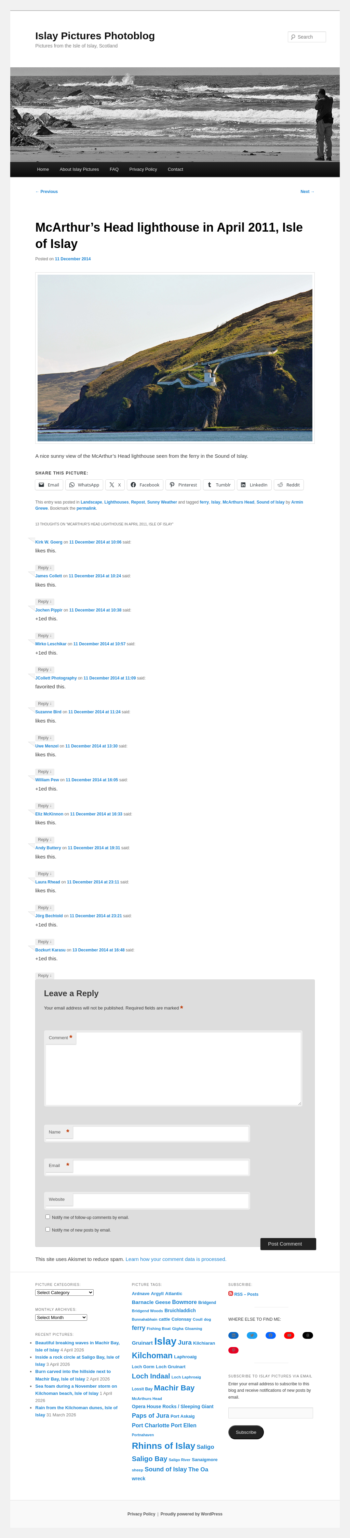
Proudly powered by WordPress (192, 1514)
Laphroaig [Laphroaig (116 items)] (185, 1356)
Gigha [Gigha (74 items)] (178, 1328)
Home (43, 169)
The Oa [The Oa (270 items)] (198, 1469)
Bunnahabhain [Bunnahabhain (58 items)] (145, 1319)
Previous (46, 191)
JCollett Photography (56, 678)
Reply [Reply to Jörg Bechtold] (45, 942)
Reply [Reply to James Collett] (45, 602)
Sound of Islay (271, 502)
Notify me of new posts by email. (81, 1230)
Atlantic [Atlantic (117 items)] (173, 1293)
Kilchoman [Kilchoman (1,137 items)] (152, 1355)
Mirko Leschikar (50, 644)
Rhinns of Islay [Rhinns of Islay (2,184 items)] (164, 1446)
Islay (215, 502)
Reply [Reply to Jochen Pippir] (45, 636)
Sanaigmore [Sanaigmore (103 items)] (205, 1459)
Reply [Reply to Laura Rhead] (45, 908)
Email (59, 1166)
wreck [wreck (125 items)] (139, 1478)
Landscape (91, 502)
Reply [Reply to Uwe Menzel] (45, 772)
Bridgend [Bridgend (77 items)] (207, 1302)
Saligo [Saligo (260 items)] (205, 1447)
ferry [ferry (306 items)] (139, 1327)
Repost (138, 502)
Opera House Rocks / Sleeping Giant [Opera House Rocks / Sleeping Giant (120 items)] (173, 1406)
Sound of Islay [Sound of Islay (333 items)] (166, 1469)
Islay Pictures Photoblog (95, 35)
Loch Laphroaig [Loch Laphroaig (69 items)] (186, 1377)
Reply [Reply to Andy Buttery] (45, 874)
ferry (204, 502)
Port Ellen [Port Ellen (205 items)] (184, 1425)
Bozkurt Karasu (50, 950)
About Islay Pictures (79, 169)
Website (57, 1199)
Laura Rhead (47, 882)
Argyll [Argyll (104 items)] (157, 1293)
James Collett (48, 576)
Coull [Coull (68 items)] (198, 1319)
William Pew (47, 780)
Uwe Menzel (46, 746)
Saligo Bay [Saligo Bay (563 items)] (149, 1459)
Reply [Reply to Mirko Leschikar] (45, 670)
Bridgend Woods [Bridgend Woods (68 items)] (147, 1311)
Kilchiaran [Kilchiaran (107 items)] (204, 1343)
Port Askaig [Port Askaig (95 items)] (183, 1416)
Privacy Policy (143, 169)
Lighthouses (116, 502)
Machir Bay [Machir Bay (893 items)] (174, 1388)
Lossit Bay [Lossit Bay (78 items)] (142, 1389)
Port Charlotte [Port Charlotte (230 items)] (151, 1425)
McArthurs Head (238, 502)
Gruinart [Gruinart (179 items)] (142, 1343)
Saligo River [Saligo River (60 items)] (179, 1460)
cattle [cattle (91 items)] (164, 1319)
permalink (86, 508)
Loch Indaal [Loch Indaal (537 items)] (151, 1376)
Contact (175, 169)
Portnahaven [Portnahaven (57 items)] (143, 1435)
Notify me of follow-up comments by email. (90, 1217)
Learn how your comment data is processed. (176, 1259)
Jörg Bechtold (49, 916)
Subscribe (246, 1432)
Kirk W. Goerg (48, 542)
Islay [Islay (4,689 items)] (165, 1341)
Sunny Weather (162, 502)
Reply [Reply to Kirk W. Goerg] (45, 568)
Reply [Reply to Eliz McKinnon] (45, 840)
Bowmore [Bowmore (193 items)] (184, 1302)
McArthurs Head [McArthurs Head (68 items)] (147, 1399)
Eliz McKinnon (49, 814)
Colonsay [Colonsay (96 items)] (181, 1319)
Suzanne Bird (48, 712)
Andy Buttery (48, 848)
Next (307, 191)
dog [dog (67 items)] (207, 1319)
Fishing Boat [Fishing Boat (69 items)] (159, 1329)
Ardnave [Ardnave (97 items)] (141, 1293)
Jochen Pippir (48, 610)
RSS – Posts (243, 1294)
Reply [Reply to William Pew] (45, 806)
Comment (60, 1038)
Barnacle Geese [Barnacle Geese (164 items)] (151, 1302)
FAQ (114, 169)
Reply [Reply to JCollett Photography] (45, 704)
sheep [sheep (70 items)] (137, 1470)
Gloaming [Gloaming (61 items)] (193, 1329)
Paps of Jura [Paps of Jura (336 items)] (150, 1415)
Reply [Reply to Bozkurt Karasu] (45, 976)
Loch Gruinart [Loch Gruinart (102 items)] (171, 1366)
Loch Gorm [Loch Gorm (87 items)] (143, 1366)
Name (59, 1132)
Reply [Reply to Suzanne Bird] (45, 738)
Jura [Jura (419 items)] (185, 1342)
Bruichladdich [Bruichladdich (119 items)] (180, 1310)
